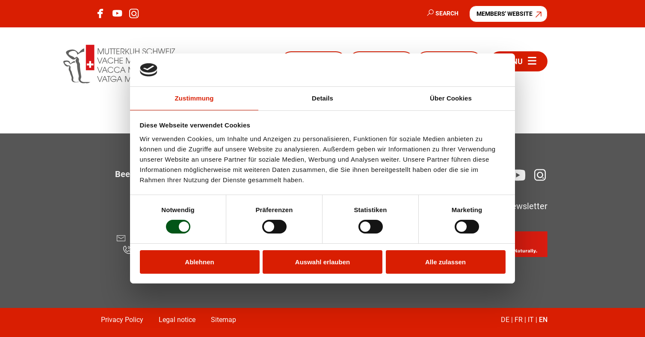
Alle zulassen (445, 262)
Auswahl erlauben (322, 262)
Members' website (504, 13)
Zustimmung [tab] (194, 98)
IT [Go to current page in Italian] (531, 320)
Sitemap (223, 320)
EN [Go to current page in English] (543, 320)
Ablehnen (199, 262)
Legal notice (177, 320)
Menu (512, 61)
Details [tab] (322, 98)
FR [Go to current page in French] (519, 320)
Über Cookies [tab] (451, 98)
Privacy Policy (122, 320)
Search (447, 13)
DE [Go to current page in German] (505, 320)
